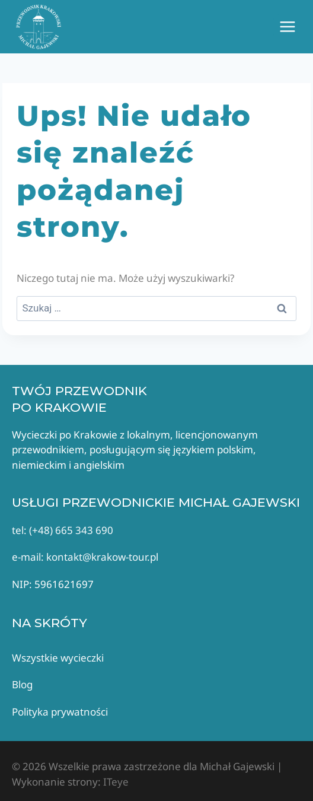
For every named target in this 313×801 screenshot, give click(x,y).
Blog (22, 684)
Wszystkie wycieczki (58, 658)
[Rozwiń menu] (287, 26)
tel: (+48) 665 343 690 (62, 530)
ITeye (115, 782)
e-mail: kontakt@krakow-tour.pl (85, 557)
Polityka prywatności (60, 712)
